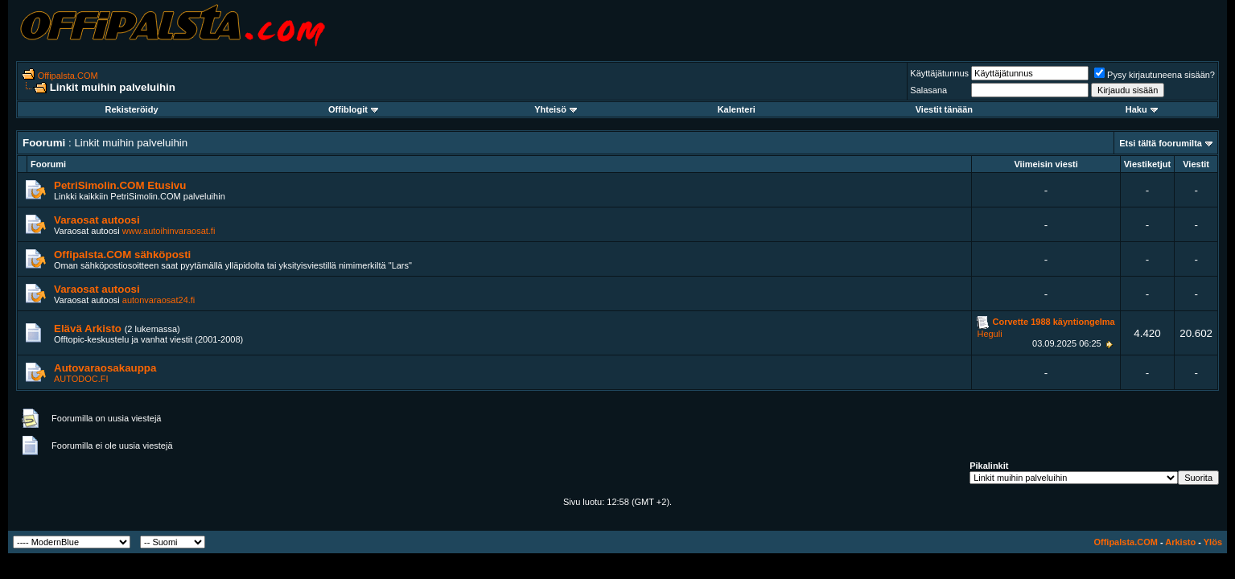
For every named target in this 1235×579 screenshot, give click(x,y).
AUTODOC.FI (81, 379)
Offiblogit (353, 109)
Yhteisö (555, 109)
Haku (1142, 109)
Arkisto (1180, 542)
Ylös (1213, 542)
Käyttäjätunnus (939, 73)
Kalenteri (736, 109)
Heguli (989, 334)
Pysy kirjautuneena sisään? (1154, 75)
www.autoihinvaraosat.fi (169, 231)
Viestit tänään (944, 109)
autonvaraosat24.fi (159, 300)
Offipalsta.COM (68, 75)
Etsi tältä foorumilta (1160, 143)
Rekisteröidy (131, 109)
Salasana (928, 90)
